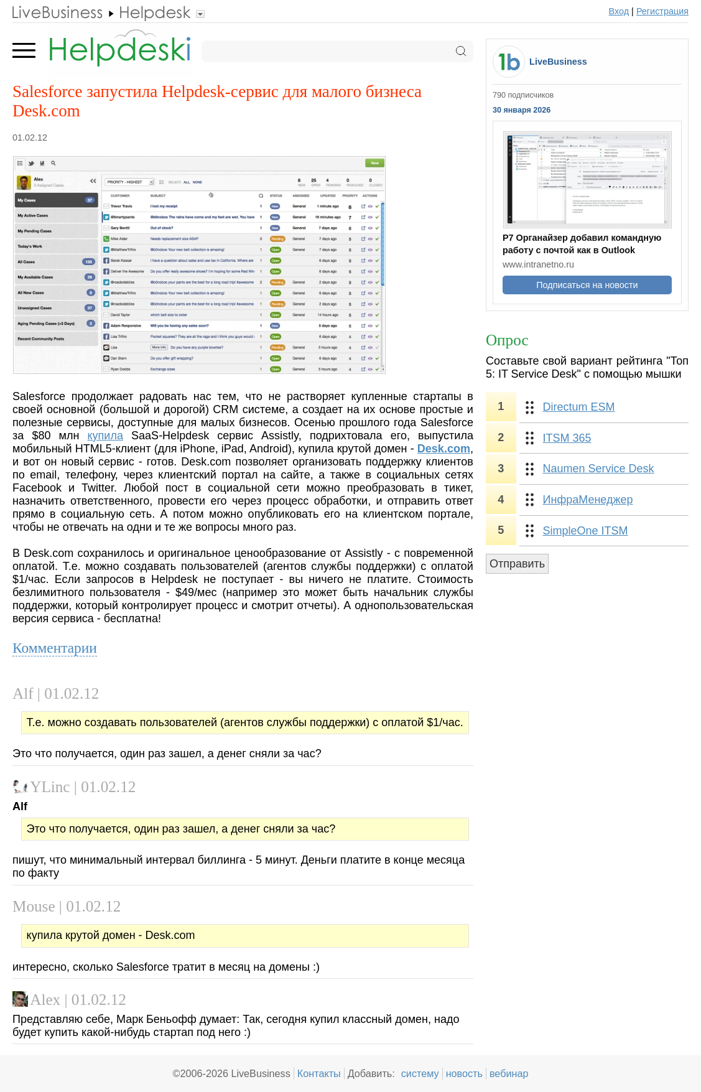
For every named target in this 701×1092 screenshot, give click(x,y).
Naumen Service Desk (598, 468)
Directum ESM (579, 407)
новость (464, 1073)
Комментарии (54, 648)
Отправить (517, 564)
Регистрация (662, 11)
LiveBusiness (558, 62)
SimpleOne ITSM (585, 531)
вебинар (509, 1073)
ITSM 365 (567, 438)
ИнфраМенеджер (588, 499)
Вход (619, 11)
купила (105, 435)
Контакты (319, 1073)
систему (420, 1073)
